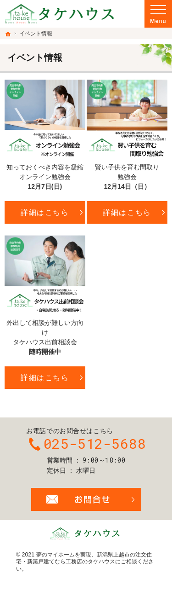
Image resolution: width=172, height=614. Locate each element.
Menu (158, 14)
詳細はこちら (45, 212)
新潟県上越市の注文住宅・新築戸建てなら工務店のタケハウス (84, 558)
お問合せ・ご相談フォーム (86, 499)
